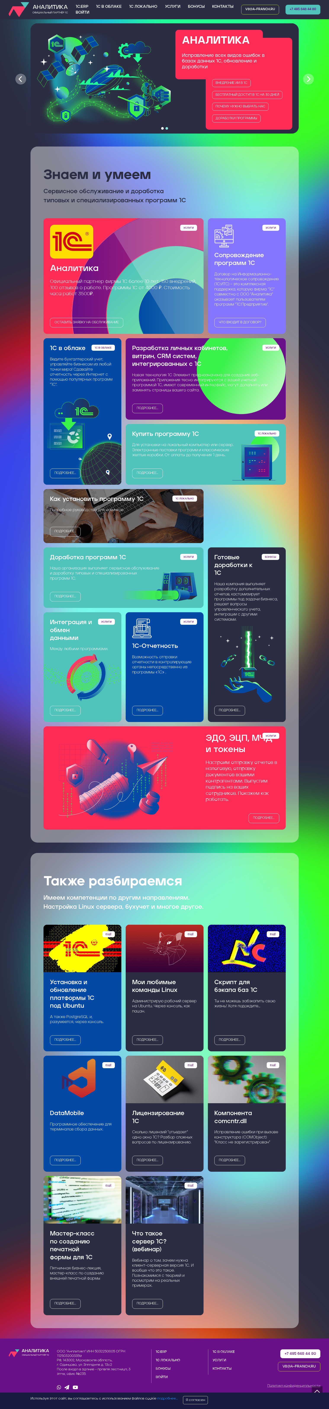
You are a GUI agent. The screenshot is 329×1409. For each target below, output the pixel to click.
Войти (82, 12)
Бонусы (196, 7)
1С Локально (143, 7)
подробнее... (65, 473)
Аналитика (50, 9)
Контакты (222, 7)
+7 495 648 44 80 (303, 9)
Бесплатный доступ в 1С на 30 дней (247, 95)
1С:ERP (82, 7)
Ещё (109, 934)
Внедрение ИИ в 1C (231, 83)
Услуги (172, 7)
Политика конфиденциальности (293, 1386)
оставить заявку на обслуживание (87, 322)
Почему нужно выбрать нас (240, 106)
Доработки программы (236, 118)
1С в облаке (109, 7)
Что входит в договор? (240, 322)
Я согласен (195, 1400)
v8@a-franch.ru (260, 9)
